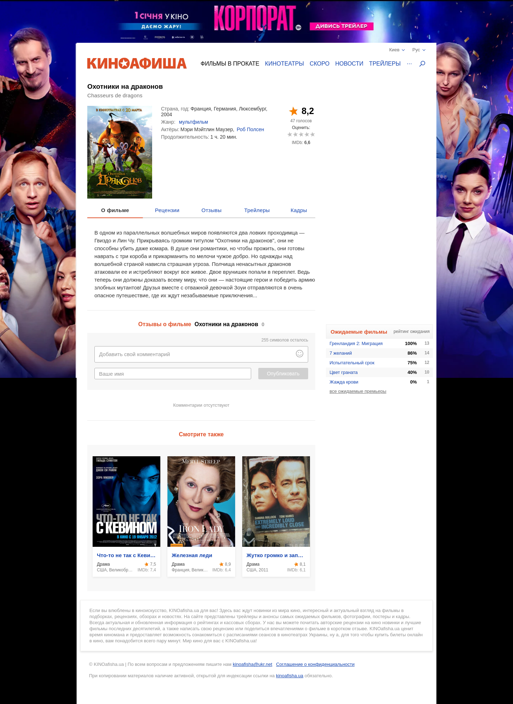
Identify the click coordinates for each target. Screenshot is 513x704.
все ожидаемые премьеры (358, 391)
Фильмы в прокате (230, 64)
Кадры (299, 210)
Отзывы (212, 210)
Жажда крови (344, 382)
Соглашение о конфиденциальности (315, 664)
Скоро (320, 64)
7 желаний (341, 353)
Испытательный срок (352, 362)
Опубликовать (283, 373)
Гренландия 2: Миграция (356, 343)
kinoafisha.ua (290, 675)
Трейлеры (385, 64)
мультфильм (193, 122)
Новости (349, 64)
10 (312, 134)
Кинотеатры (284, 64)
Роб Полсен (250, 129)
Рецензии (167, 210)
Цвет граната (344, 372)
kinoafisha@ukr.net (252, 664)
